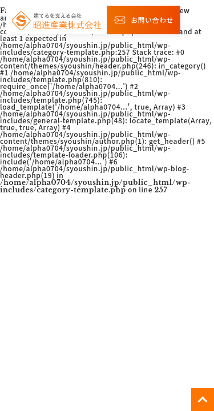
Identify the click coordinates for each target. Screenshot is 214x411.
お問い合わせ (143, 20)
